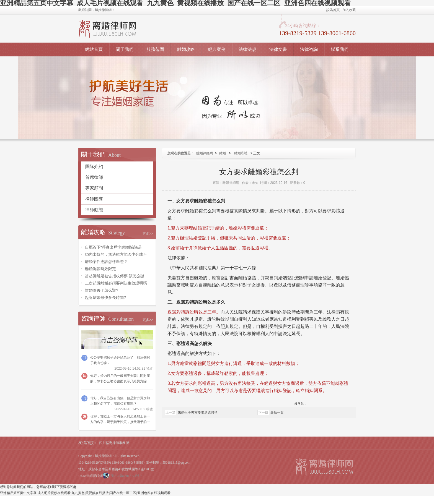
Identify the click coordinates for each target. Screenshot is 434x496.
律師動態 (94, 209)
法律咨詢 (309, 49)
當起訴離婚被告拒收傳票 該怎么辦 (114, 276)
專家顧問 (94, 188)
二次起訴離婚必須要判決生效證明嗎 (116, 283)
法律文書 (278, 49)
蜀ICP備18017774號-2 (126, 476)
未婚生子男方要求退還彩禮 (198, 412)
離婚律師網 (204, 153)
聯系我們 (339, 49)
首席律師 (94, 177)
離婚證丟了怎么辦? (101, 290)
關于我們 (124, 49)
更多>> (148, 234)
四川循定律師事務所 (114, 443)
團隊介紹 (94, 166)
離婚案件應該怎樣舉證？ (106, 261)
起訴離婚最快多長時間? (105, 297)
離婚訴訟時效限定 (100, 269)
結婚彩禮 (240, 153)
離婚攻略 (186, 49)
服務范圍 (155, 49)
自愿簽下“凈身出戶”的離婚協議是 (113, 247)
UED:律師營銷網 (90, 476)
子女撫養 (256, 285)
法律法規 (247, 49)
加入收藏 (349, 10)
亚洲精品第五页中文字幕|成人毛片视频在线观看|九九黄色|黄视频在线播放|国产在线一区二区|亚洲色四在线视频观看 (85, 493)
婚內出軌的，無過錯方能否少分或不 (116, 254)
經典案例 (217, 49)
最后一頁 (277, 412)
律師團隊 (94, 199)
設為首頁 (333, 10)
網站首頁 (94, 49)
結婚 (222, 153)
